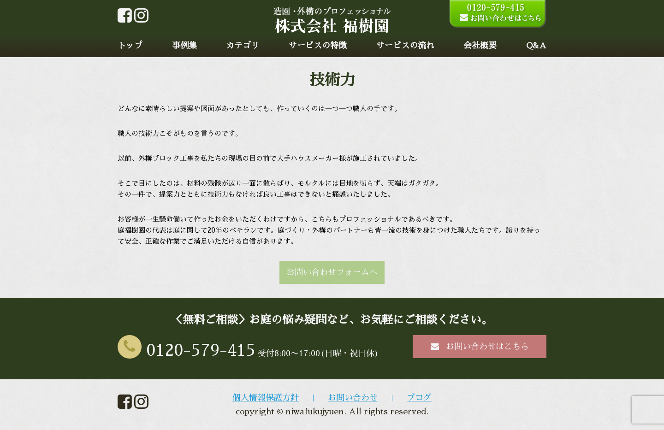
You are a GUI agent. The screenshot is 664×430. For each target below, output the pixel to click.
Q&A (536, 45)
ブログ (419, 398)
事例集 (184, 45)
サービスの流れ (405, 45)
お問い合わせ (353, 398)
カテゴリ (242, 45)
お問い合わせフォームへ (332, 272)
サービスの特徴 (318, 45)
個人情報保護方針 (265, 398)
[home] (332, 28)
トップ (130, 45)
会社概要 (480, 45)
